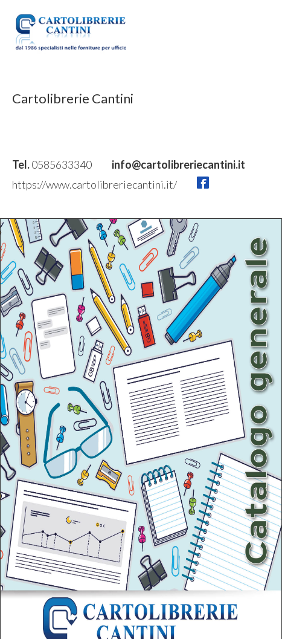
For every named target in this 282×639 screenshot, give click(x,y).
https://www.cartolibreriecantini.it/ (95, 184)
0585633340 (62, 164)
